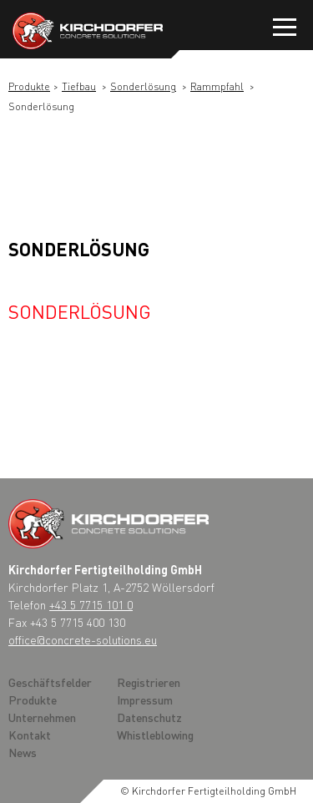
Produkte (29, 86)
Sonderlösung (143, 86)
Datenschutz (149, 717)
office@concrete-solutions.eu (82, 639)
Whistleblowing (155, 734)
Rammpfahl (217, 86)
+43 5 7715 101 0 (91, 604)
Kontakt (29, 734)
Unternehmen (42, 717)
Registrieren (148, 681)
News (22, 752)
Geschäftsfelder (50, 681)
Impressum (145, 699)
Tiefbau (79, 86)
